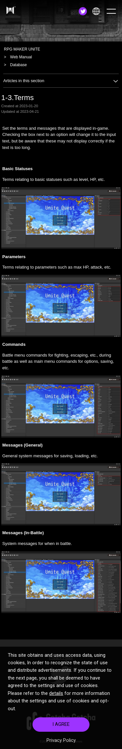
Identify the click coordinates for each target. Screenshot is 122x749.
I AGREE (61, 732)
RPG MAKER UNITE (22, 49)
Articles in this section (61, 80)
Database (18, 65)
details (56, 701)
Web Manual (21, 57)
